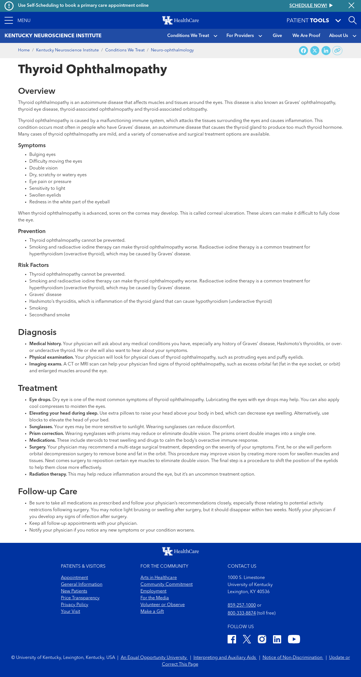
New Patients (74, 591)
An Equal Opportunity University (154, 658)
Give (277, 36)
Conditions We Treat (188, 36)
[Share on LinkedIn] (326, 50)
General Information (81, 584)
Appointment (74, 578)
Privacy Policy (74, 605)
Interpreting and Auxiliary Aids (225, 658)
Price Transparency (80, 598)
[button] (17, 20)
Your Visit (70, 611)
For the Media (154, 598)
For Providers (240, 36)
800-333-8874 (242, 613)
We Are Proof (306, 36)
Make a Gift (152, 611)
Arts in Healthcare (158, 578)
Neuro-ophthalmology (172, 50)
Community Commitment (166, 584)
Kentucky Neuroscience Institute (67, 50)
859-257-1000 (242, 605)
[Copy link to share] (337, 50)
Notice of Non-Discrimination (293, 658)
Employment (153, 591)
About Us (338, 36)
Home (24, 50)
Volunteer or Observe (162, 605)
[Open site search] (352, 20)
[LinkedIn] (277, 640)
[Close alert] (351, 6)
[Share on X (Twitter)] (314, 50)
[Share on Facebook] (303, 50)
